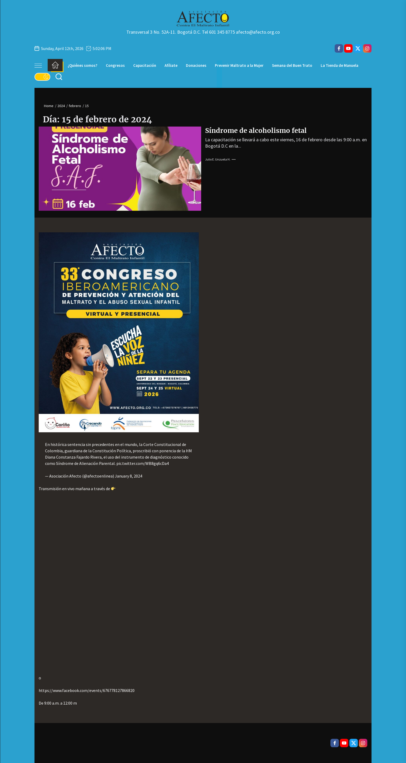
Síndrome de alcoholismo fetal (256, 130)
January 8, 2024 (128, 476)
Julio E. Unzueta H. (217, 159)
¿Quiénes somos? (82, 65)
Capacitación (144, 65)
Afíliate (171, 65)
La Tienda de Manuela (339, 65)
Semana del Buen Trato (292, 65)
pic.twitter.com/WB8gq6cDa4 (142, 463)
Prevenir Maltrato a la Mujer (239, 65)
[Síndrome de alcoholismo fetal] (120, 169)
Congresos (115, 65)
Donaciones (196, 65)
